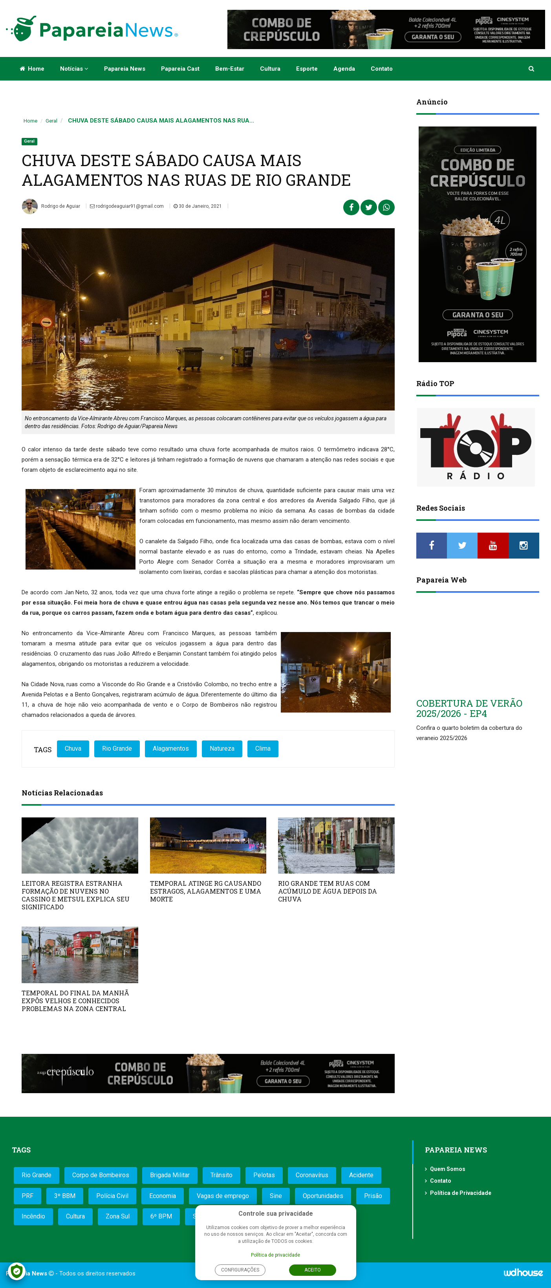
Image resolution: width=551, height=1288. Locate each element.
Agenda (344, 68)
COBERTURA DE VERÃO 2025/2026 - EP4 (469, 708)
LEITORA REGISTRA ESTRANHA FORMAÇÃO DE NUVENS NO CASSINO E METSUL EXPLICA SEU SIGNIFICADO (76, 895)
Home (32, 68)
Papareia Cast (180, 68)
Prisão (373, 1196)
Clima (263, 748)
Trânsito (221, 1175)
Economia (162, 1196)
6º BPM (161, 1216)
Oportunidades (323, 1196)
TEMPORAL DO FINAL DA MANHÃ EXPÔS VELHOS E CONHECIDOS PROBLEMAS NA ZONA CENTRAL (75, 1001)
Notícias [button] (74, 68)
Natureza (222, 748)
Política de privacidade (275, 1255)
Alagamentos (171, 748)
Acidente (361, 1175)
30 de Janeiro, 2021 (198, 206)
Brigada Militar (170, 1175)
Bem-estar (229, 68)
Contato (382, 68)
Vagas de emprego (223, 1196)
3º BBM (64, 1196)
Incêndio (33, 1216)
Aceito (312, 1270)
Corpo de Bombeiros (100, 1175)
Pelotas (264, 1175)
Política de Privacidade (460, 1193)
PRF (27, 1196)
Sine (276, 1196)
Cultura (270, 68)
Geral (51, 121)
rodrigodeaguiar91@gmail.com (127, 206)
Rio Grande (117, 748)
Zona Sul (118, 1216)
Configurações (240, 1270)
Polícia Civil (112, 1196)
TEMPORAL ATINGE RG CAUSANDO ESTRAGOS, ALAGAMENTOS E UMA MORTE (205, 891)
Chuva (73, 748)
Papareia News (124, 68)
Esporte (307, 68)
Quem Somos (447, 1169)
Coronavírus (312, 1175)
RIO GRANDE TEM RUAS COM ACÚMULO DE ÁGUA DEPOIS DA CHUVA (327, 891)
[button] (532, 69)
